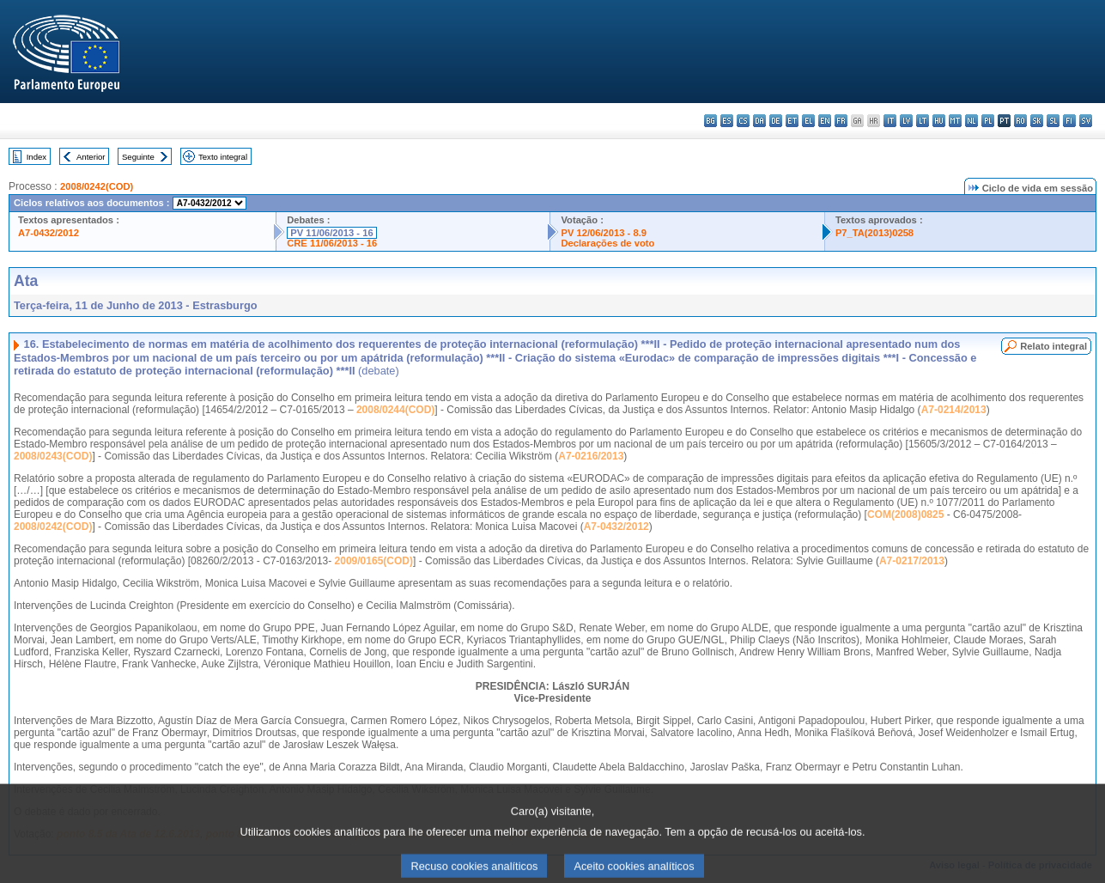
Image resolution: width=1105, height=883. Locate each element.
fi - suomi (1069, 120)
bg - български (710, 120)
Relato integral (1053, 346)
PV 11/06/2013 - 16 (331, 233)
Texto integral (222, 156)
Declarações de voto (607, 243)
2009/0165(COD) (374, 561)
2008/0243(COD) (53, 456)
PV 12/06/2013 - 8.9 (604, 233)
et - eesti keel (792, 120)
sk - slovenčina (1036, 120)
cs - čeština (743, 120)
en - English (824, 120)
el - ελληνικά (808, 120)
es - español (726, 120)
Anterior (91, 156)
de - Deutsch (775, 120)
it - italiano (889, 120)
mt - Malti (955, 120)
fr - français (841, 120)
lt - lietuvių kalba (922, 120)
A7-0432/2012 (48, 233)
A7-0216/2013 (590, 456)
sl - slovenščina (1053, 120)
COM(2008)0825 (905, 514)
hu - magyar (938, 120)
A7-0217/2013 (911, 561)
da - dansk (759, 120)
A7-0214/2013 (954, 410)
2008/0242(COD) (96, 186)
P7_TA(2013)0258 (874, 233)
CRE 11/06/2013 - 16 (332, 243)
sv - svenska (1085, 120)
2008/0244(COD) (395, 410)
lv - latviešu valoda (906, 120)
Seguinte (138, 156)
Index (36, 156)
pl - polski (987, 120)
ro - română (1020, 120)
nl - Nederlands (971, 120)
